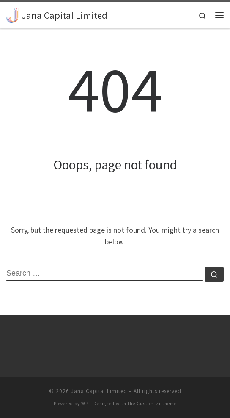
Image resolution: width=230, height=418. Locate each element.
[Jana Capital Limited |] (12, 14)
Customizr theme (157, 404)
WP (84, 404)
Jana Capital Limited (99, 391)
